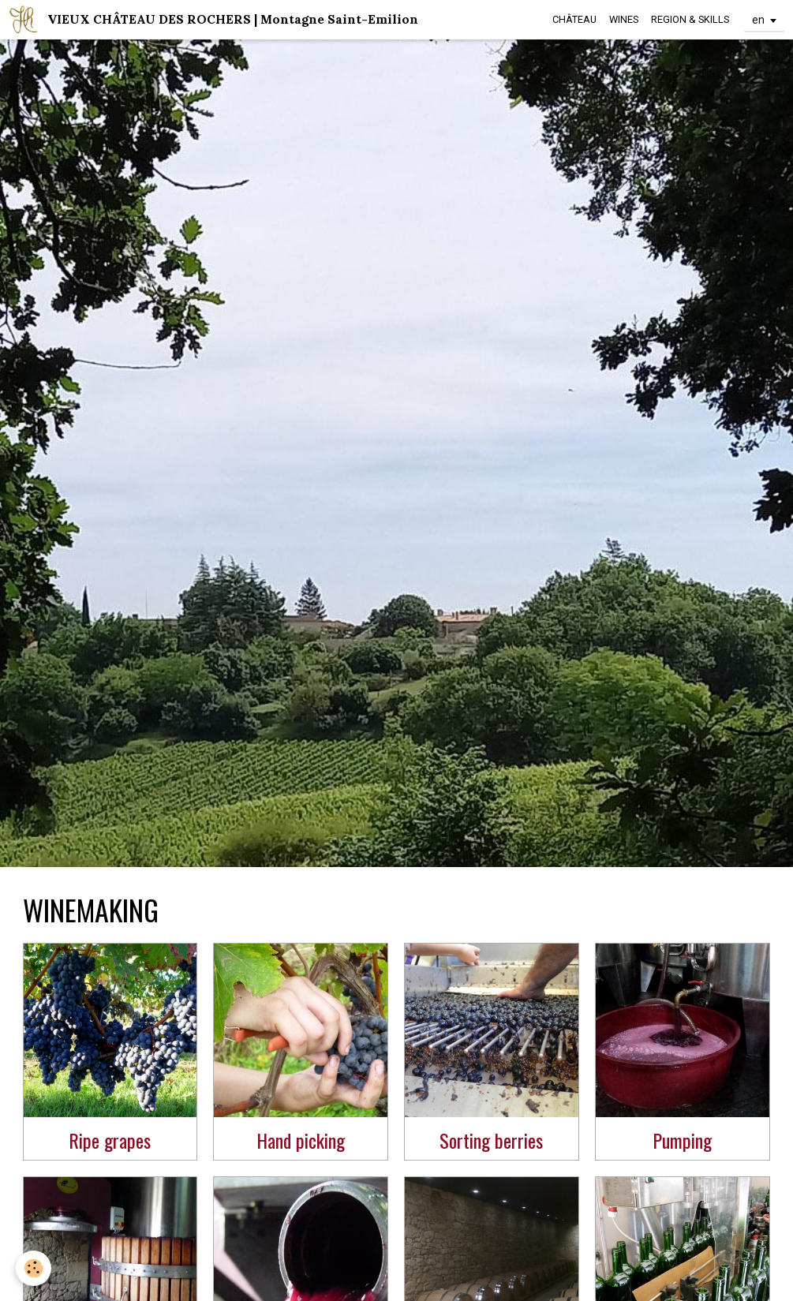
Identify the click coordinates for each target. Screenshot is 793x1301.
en (758, 19)
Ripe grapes (110, 1140)
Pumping (682, 1140)
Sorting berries (491, 1140)
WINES (623, 19)
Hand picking (300, 1140)
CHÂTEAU (574, 19)
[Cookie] (33, 1268)
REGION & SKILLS (690, 19)
